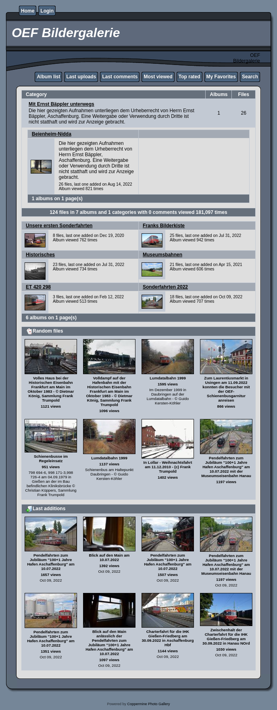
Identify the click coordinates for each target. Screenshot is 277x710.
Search (250, 77)
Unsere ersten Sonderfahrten (59, 225)
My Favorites (221, 77)
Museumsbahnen (162, 255)
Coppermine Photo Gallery (148, 704)
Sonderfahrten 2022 (165, 287)
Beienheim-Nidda (51, 134)
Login (47, 11)
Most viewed (158, 77)
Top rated (189, 77)
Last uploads (81, 77)
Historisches (40, 255)
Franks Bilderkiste (164, 225)
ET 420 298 (38, 287)
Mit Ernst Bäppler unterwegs (61, 104)
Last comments (119, 77)
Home (27, 11)
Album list (48, 77)
